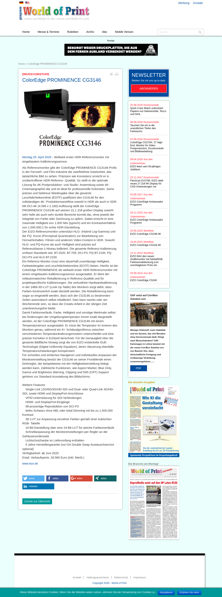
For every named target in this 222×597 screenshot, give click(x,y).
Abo (104, 31)
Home (26, 31)
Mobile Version (124, 31)
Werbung (184, 3)
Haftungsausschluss (98, 577)
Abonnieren (149, 88)
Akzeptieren (166, 592)
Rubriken (72, 31)
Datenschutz (121, 577)
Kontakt (198, 3)
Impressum (139, 577)
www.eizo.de (30, 463)
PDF (138, 368)
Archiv (90, 31)
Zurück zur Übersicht (37, 501)
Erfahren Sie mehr (189, 592)
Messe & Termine (48, 31)
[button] (33, 478)
